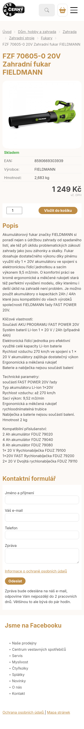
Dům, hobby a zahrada (37, 31)
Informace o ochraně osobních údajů (36, 571)
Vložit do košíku (58, 210)
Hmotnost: (13, 177)
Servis (17, 655)
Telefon (11, 528)
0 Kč (62, 10)
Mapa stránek (58, 712)
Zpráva (11, 545)
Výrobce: (11, 169)
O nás (17, 687)
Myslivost (20, 662)
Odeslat (15, 581)
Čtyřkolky (20, 668)
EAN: (8, 161)
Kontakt (18, 693)
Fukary (46, 38)
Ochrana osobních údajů (23, 712)
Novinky (19, 681)
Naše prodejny (24, 643)
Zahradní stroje (21, 38)
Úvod (6, 31)
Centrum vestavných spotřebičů (39, 649)
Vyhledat (46, 10)
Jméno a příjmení (19, 493)
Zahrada (70, 31)
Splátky (18, 674)
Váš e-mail (14, 510)
